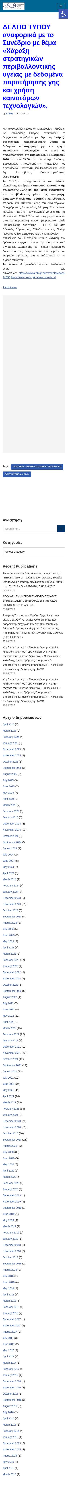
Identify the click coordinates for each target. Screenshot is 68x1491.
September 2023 (12, 916)
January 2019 (10, 1238)
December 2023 (12, 897)
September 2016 (12, 1399)
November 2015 (12, 1449)
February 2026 (11, 736)
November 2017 (12, 1325)
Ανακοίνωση (10, 287)
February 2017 (11, 1368)
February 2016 (11, 1430)
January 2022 (10, 1040)
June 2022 (9, 1009)
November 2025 (12, 755)
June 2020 (9, 1158)
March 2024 (9, 879)
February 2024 (11, 885)
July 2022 (8, 1003)
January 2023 (10, 966)
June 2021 (9, 1083)
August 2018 (10, 1269)
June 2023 (9, 935)
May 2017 (8, 1350)
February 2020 (11, 1183)
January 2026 (10, 743)
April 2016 (8, 1418)
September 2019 (12, 1207)
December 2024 (12, 823)
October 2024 (10, 836)
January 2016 (10, 1437)
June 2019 (9, 1214)
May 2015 (8, 1461)
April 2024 (8, 873)
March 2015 (9, 1474)
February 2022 (11, 1034)
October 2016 (10, 1393)
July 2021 (8, 1077)
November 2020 (12, 1127)
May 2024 (8, 867)
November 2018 (12, 1251)
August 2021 (10, 1071)
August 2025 (10, 774)
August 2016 (10, 1406)
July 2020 (8, 1152)
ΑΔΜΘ (9, 113)
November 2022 (12, 978)
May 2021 (8, 1090)
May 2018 (8, 1288)
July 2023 (8, 928)
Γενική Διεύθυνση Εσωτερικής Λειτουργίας (37, 466)
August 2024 (10, 848)
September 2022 (12, 990)
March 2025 (9, 805)
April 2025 (8, 798)
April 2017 (8, 1356)
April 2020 (8, 1170)
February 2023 (11, 959)
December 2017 (12, 1319)
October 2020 (10, 1133)
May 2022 (8, 1015)
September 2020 (12, 1139)
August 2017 (10, 1331)
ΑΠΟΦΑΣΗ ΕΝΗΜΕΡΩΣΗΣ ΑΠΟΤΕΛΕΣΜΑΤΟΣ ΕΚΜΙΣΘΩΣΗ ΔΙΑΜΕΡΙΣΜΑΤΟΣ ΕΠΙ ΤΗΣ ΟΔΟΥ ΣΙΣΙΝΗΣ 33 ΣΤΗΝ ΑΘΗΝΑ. (30, 601)
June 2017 (9, 1344)
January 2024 (10, 891)
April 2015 (8, 1468)
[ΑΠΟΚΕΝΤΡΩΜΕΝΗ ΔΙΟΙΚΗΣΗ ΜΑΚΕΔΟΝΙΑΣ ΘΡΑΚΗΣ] (13, 6)
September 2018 (12, 1263)
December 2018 (12, 1245)
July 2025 (8, 780)
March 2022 (9, 1028)
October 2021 (10, 1059)
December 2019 (12, 1195)
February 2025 (11, 811)
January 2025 (10, 817)
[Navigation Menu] (61, 6)
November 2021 (12, 1052)
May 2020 (8, 1164)
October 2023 (10, 910)
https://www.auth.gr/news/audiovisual (33, 277)
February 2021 (11, 1108)
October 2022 (10, 984)
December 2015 (12, 1443)
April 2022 (8, 1021)
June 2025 (9, 786)
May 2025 (8, 792)
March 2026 (9, 730)
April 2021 (8, 1096)
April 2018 (8, 1294)
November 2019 (12, 1201)
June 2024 (9, 860)
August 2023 (10, 922)
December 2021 (12, 1046)
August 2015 (10, 1455)
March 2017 (9, 1362)
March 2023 (9, 953)
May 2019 (8, 1220)
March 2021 (9, 1102)
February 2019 (11, 1232)
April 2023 (8, 947)
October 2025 (10, 761)
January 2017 (10, 1375)
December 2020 (12, 1121)
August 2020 (10, 1145)
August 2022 (10, 997)
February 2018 (11, 1306)
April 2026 (8, 724)
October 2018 (10, 1257)
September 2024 (12, 842)
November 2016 (12, 1387)
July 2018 (8, 1275)
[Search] (30, 528)
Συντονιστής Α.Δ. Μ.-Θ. (17, 474)
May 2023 (8, 941)
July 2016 (8, 1412)
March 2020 (9, 1176)
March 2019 (9, 1226)
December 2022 (12, 972)
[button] (63, 14)
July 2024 (8, 854)
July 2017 (8, 1337)
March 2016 (9, 1424)
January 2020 (10, 1189)
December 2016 (12, 1381)
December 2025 (12, 749)
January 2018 (10, 1313)
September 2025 (12, 767)
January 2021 (10, 1114)
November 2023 (12, 904)
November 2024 (12, 829)
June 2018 (9, 1282)
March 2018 (9, 1300)
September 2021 (12, 1065)
